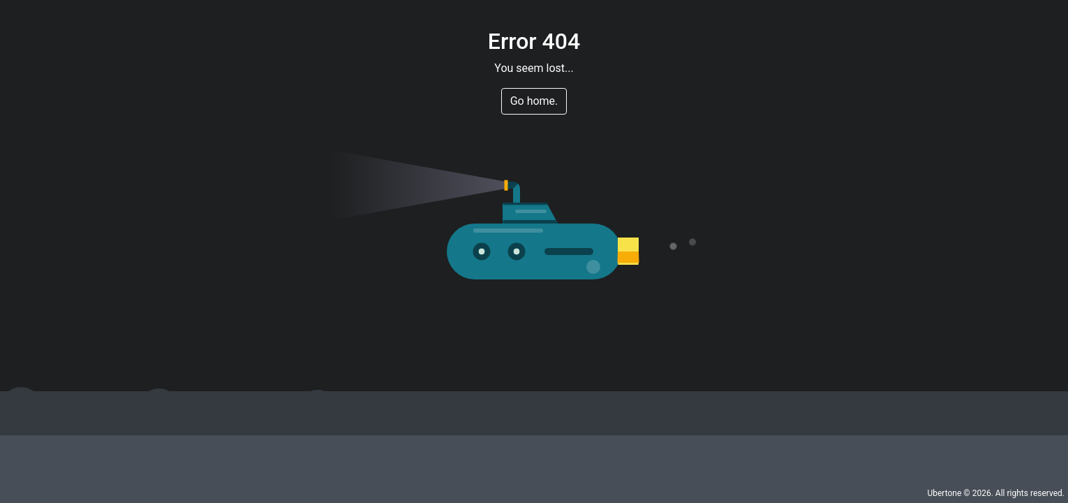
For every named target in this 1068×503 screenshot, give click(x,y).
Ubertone (944, 493)
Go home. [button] (534, 101)
